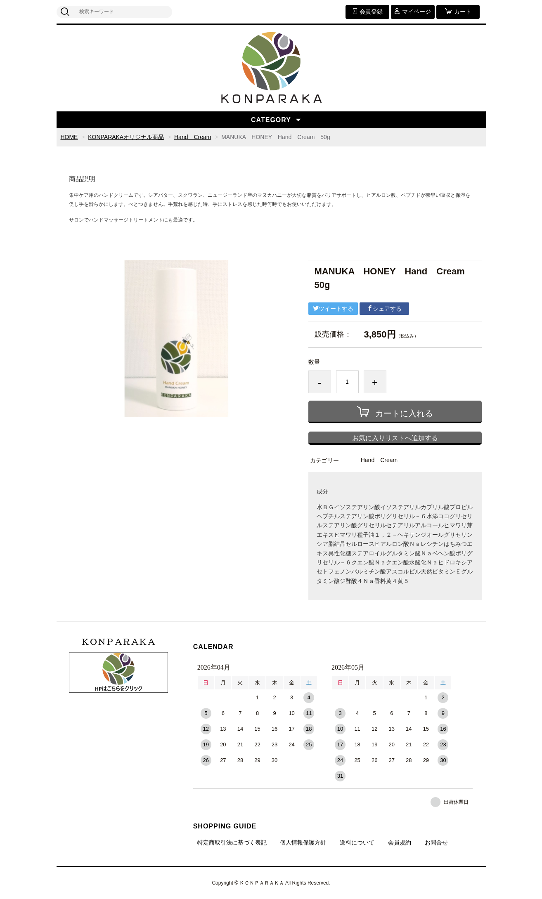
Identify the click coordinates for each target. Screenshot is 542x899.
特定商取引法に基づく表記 (232, 842)
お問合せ (436, 842)
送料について (357, 842)
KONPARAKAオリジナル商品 (126, 137)
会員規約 (399, 842)
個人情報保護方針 (303, 842)
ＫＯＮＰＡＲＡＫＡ (118, 642)
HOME (69, 137)
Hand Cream (192, 137)
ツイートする (333, 308)
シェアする (384, 308)
